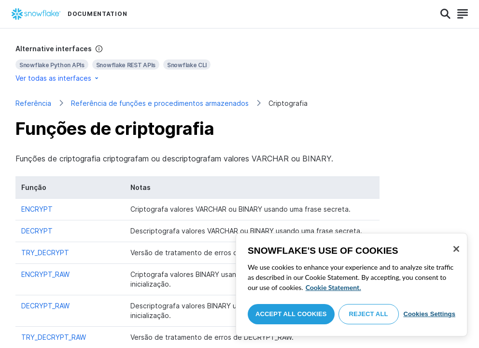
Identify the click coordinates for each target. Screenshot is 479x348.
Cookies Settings (429, 314)
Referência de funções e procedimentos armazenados (160, 103)
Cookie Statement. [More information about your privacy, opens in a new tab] (333, 287)
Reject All (368, 314)
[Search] (445, 14)
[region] (351, 284)
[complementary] (239, 63)
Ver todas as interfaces (57, 78)
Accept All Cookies (291, 314)
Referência (33, 103)
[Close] (456, 249)
